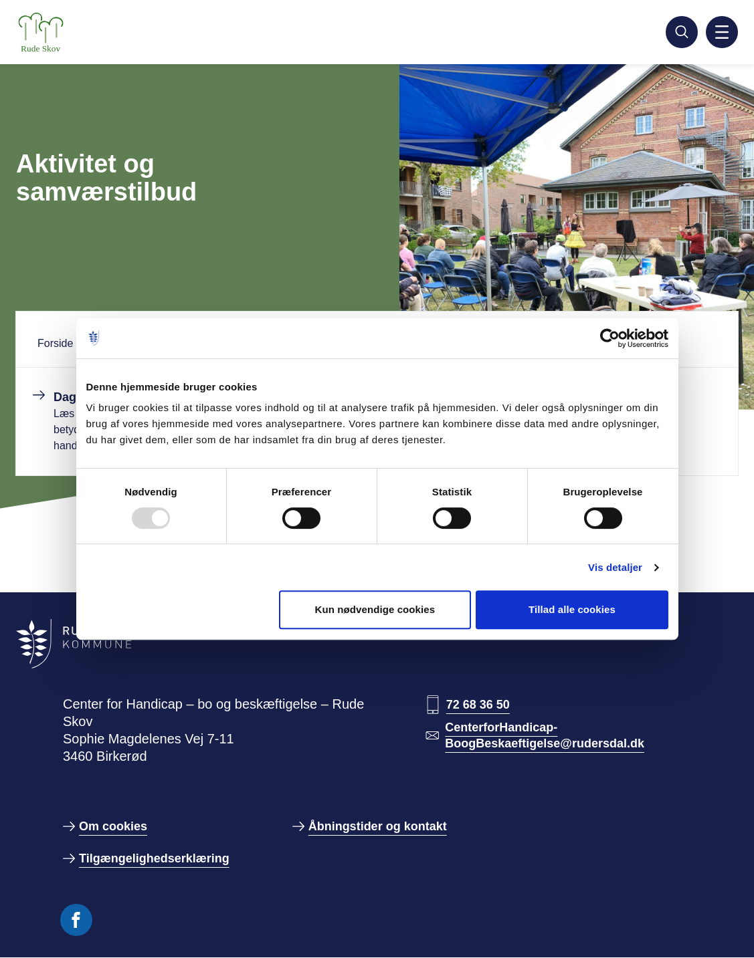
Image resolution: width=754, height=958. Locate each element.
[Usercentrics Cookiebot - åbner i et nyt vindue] (609, 338)
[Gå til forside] (75, 32)
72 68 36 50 (478, 704)
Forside (55, 343)
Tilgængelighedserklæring (154, 858)
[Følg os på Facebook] (76, 920)
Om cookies (113, 826)
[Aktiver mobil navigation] (722, 32)
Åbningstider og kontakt (377, 826)
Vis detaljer (615, 567)
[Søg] (682, 32)
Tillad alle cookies (572, 609)
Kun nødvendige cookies (374, 609)
